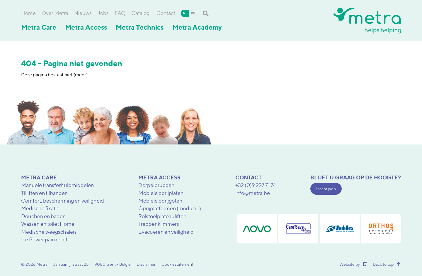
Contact (165, 13)
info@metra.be (252, 193)
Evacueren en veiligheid (166, 232)
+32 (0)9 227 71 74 (255, 185)
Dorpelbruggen (156, 185)
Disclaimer (146, 264)
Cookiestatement (177, 264)
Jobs (103, 13)
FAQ (120, 13)
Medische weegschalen (48, 232)
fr (193, 13)
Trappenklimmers (158, 224)
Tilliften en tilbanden (44, 193)
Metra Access (86, 27)
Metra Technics (140, 27)
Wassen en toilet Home (47, 224)
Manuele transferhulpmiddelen (57, 185)
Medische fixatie (40, 208)
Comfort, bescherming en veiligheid (62, 201)
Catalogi (141, 13)
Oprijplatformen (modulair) (169, 208)
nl (185, 13)
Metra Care (38, 27)
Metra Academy (197, 27)
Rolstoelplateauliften (162, 216)
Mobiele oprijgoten (160, 201)
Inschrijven (326, 188)
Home (28, 13)
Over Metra (55, 13)
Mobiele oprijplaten (160, 193)
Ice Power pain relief (44, 239)
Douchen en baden (43, 216)
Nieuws (83, 13)
